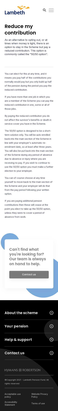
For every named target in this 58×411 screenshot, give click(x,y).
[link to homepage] (22, 370)
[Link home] (18, 10)
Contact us (29, 275)
